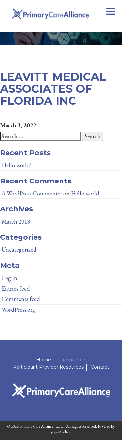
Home (43, 360)
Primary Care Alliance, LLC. (42, 426)
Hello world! (16, 165)
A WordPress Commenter (32, 193)
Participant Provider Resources (48, 367)
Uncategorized (19, 249)
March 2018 (16, 221)
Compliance (71, 360)
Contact (100, 367)
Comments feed (21, 299)
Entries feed (16, 288)
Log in (9, 278)
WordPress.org (18, 309)
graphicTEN (60, 431)
